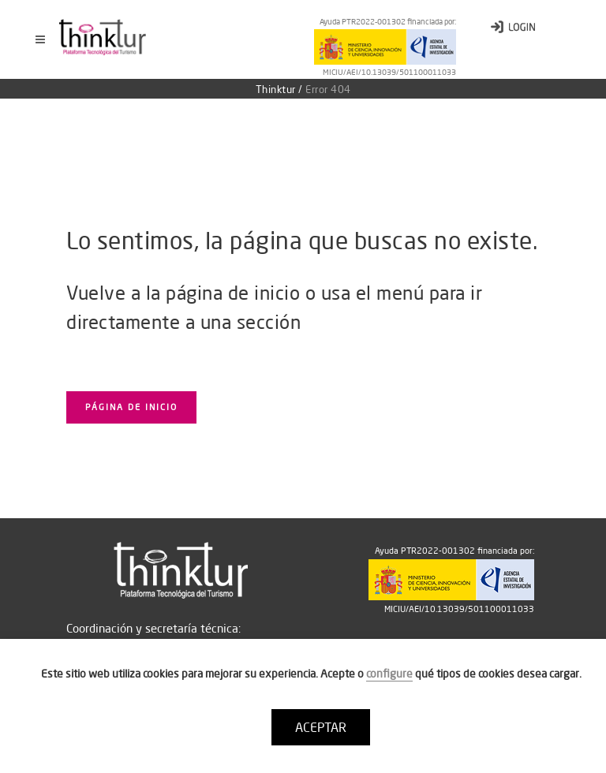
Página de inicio (131, 407)
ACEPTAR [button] (320, 727)
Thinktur (276, 89)
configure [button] (389, 674)
